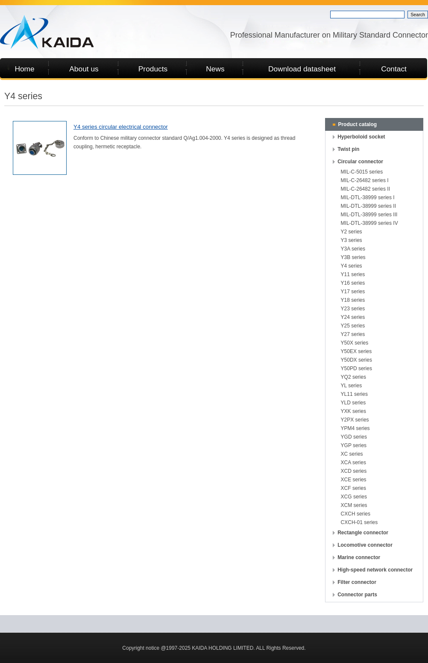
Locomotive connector (365, 545)
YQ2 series (353, 377)
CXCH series (355, 514)
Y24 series (353, 317)
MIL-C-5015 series (362, 172)
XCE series (353, 480)
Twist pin (348, 149)
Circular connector (360, 162)
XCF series (353, 488)
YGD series (354, 437)
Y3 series (351, 240)
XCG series (354, 497)
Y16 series (353, 283)
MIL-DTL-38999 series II (368, 206)
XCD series (354, 471)
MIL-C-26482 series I (365, 180)
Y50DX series (356, 360)
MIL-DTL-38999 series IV (369, 223)
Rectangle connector (362, 533)
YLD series (353, 403)
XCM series (354, 505)
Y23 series (353, 309)
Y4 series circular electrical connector (120, 127)
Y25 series (353, 326)
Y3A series (353, 249)
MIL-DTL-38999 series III (369, 215)
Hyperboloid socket (361, 137)
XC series (352, 454)
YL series (351, 386)
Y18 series (353, 300)
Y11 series (353, 274)
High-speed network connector (375, 570)
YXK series (353, 411)
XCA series (353, 463)
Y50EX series (356, 351)
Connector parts (357, 595)
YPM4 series (355, 428)
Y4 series (351, 266)
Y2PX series (355, 420)
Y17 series (353, 292)
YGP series (353, 445)
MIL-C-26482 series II (365, 189)
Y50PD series (356, 368)
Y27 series (353, 334)
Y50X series (355, 343)
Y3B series (353, 257)
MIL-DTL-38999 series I (368, 197)
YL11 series (354, 394)
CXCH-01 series (359, 522)
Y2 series (351, 232)
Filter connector (356, 582)
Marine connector (358, 557)
